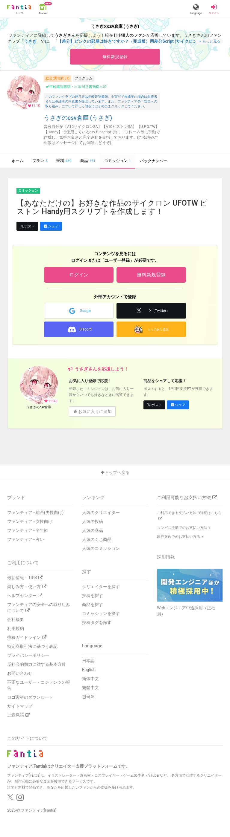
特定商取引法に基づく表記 (32, 646)
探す (86, 571)
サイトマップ (19, 706)
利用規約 (15, 628)
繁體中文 (90, 687)
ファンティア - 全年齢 (27, 530)
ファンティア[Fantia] (38, 810)
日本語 (88, 660)
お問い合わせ (19, 673)
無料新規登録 (115, 56)
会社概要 (15, 619)
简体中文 (90, 678)
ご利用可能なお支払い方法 (187, 497)
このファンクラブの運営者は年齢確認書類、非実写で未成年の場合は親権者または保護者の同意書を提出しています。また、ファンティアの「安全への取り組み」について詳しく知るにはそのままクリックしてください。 (101, 101)
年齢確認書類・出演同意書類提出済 (76, 87)
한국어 (88, 696)
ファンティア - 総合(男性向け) (35, 512)
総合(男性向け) (57, 78)
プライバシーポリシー (28, 655)
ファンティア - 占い (25, 539)
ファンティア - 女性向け (29, 521)
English (89, 669)
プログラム (84, 78)
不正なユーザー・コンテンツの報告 (38, 685)
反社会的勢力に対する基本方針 (36, 664)
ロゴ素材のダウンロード (30, 697)
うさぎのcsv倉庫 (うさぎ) (78, 117)
